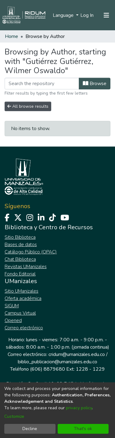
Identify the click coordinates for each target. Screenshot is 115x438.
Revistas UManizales (26, 267)
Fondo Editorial (20, 274)
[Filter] (42, 83)
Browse (94, 83)
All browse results (27, 106)
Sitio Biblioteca (20, 237)
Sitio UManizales (21, 291)
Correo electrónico (24, 328)
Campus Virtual (20, 313)
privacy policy (79, 408)
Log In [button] (87, 15)
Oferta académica (23, 298)
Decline (29, 429)
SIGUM (12, 306)
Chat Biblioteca (20, 259)
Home (11, 36)
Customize (14, 416)
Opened (13, 320)
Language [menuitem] (64, 15)
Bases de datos (21, 244)
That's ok (83, 429)
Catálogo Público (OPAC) (31, 252)
